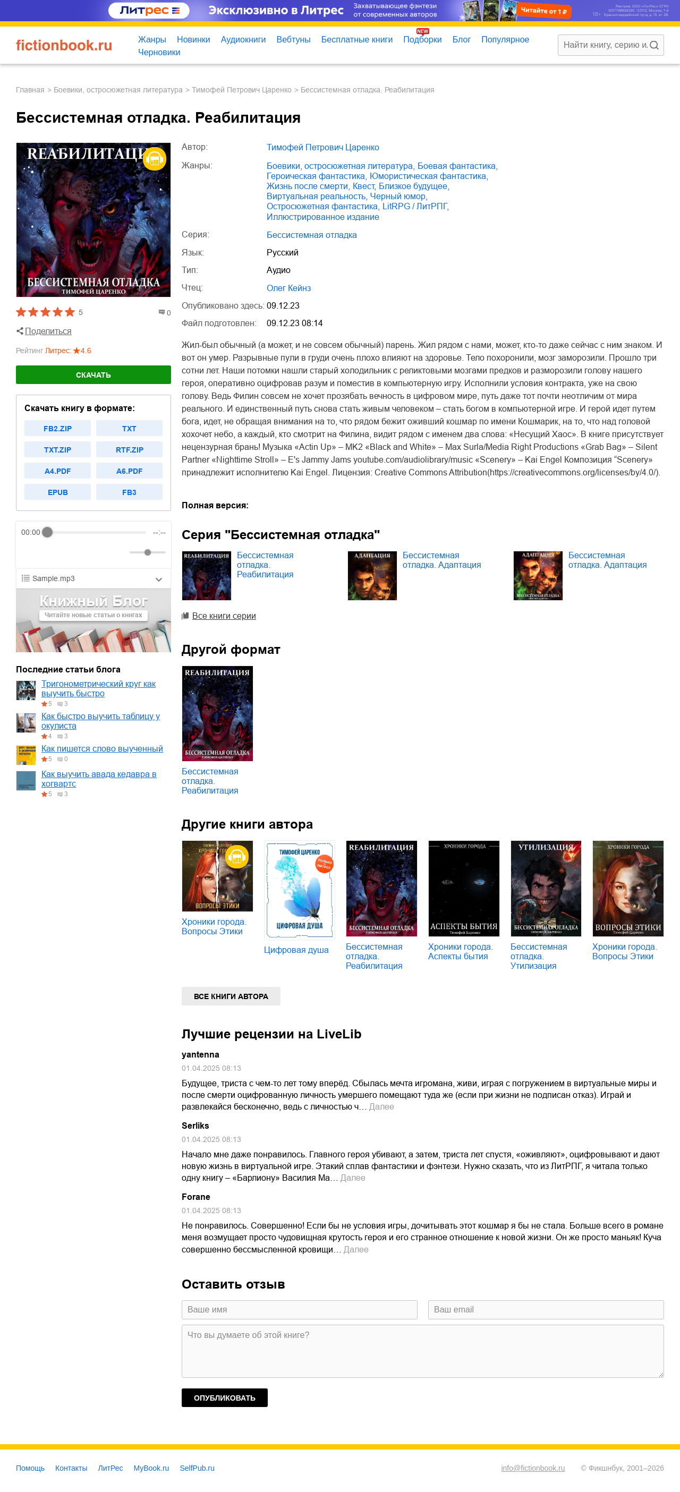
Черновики (159, 52)
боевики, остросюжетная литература (118, 90)
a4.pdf (58, 471)
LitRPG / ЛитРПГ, (415, 206)
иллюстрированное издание (323, 216)
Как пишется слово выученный (102, 748)
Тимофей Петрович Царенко (242, 90)
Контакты (71, 1468)
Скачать (93, 375)
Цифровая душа (296, 949)
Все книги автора (231, 996)
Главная (30, 90)
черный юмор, (399, 196)
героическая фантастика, (317, 176)
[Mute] (119, 552)
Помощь (30, 1468)
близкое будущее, (414, 186)
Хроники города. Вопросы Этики (214, 926)
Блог (462, 39)
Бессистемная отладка (312, 235)
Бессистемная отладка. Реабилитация (265, 565)
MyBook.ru (151, 1468)
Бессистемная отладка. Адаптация (442, 560)
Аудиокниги (243, 39)
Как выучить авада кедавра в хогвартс (99, 779)
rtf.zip (129, 450)
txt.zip (57, 450)
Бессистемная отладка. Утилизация (539, 956)
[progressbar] (97, 532)
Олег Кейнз (289, 288)
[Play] (55, 552)
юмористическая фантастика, (429, 176)
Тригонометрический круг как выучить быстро (98, 688)
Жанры (152, 39)
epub (58, 492)
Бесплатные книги (357, 39)
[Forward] (78, 552)
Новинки (193, 39)
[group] (93, 545)
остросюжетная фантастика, (323, 206)
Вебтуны (293, 39)
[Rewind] (32, 552)
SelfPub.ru (197, 1468)
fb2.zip (58, 428)
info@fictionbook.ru (533, 1468)
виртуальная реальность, (317, 196)
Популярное (505, 39)
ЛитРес (110, 1468)
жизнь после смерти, (308, 186)
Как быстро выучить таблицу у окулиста (100, 721)
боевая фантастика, (458, 165)
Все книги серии (224, 615)
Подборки (422, 39)
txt (129, 428)
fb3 (129, 492)
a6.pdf (129, 471)
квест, (364, 186)
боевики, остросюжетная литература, (341, 165)
